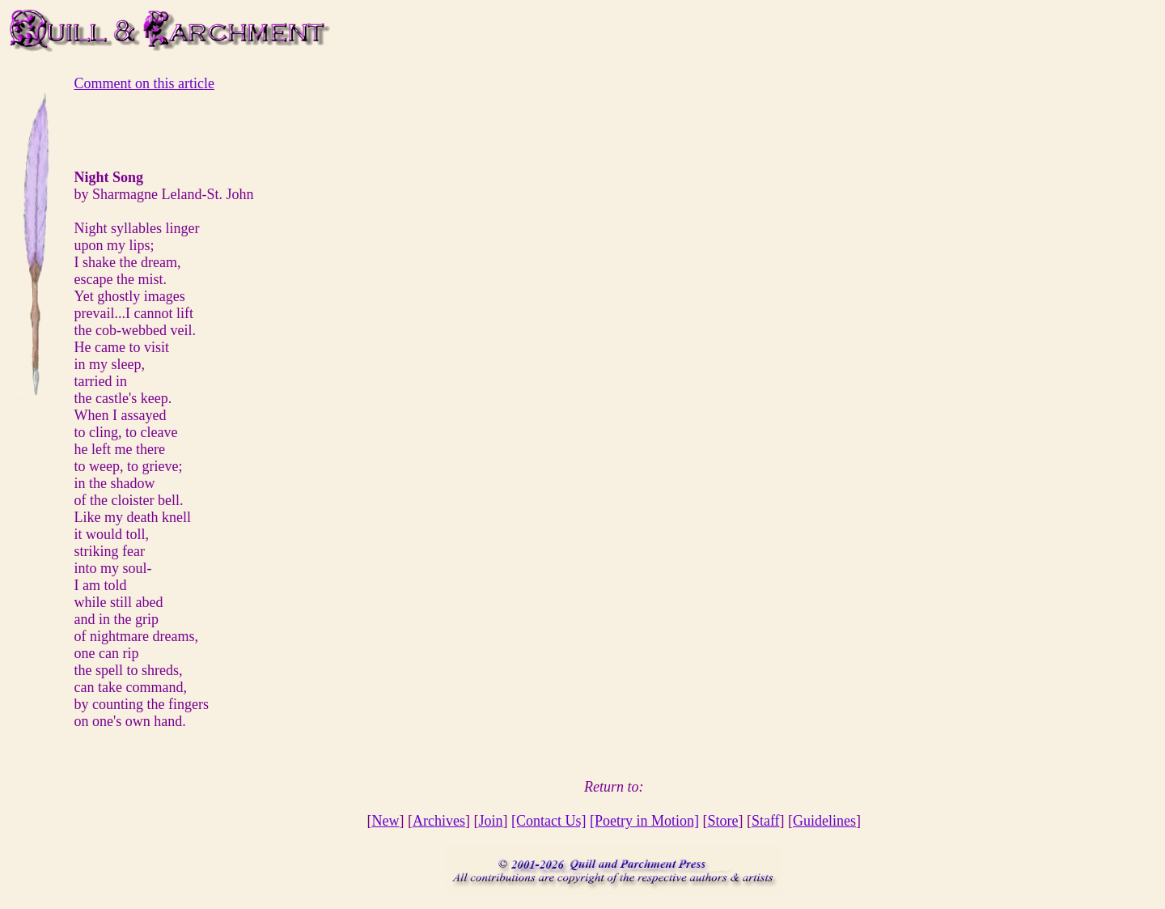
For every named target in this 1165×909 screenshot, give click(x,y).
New (385, 821)
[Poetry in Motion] (644, 821)
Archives (439, 821)
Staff (766, 821)
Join (490, 821)
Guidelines (824, 821)
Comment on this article (144, 83)
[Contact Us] (548, 821)
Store (722, 821)
